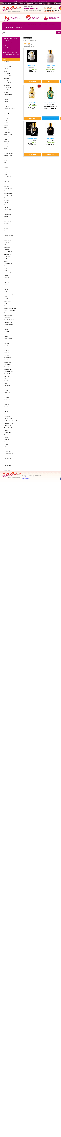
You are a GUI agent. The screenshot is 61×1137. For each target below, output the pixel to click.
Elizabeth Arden (8, 188)
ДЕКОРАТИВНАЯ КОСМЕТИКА (11, 54)
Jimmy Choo (7, 256)
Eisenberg (6, 183)
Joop (5, 261)
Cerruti (6, 143)
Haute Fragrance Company (10, 233)
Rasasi (5, 383)
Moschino (6, 336)
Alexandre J (7, 73)
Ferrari (5, 205)
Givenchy (6, 223)
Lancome (6, 282)
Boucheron (6, 115)
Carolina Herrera (8, 136)
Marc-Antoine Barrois (9, 320)
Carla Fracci (7, 132)
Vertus (5, 446)
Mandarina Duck (8, 315)
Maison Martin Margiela (9, 310)
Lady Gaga (6, 277)
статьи (49, 3)
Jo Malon (6, 258)
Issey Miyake (7, 247)
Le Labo (6, 289)
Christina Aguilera (8, 155)
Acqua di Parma (7, 66)
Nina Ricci (6, 345)
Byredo (6, 125)
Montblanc (6, 331)
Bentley (6, 101)
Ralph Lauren (7, 381)
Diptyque (6, 172)
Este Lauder (7, 197)
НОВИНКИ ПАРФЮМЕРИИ (10, 38)
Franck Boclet (7, 209)
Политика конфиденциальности (34, 476)
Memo (5, 327)
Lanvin (6, 284)
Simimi (6, 411)
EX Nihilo (6, 200)
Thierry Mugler (7, 425)
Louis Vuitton (7, 301)
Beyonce (6, 104)
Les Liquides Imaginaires (10, 294)
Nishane (6, 348)
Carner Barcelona (8, 134)
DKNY (6, 174)
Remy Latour (7, 385)
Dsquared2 (6, 181)
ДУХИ (4, 45)
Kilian (5, 270)
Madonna (6, 305)
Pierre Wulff (7, 376)
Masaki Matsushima (8, 324)
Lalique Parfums (8, 280)
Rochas (6, 395)
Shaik (5, 409)
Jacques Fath (7, 249)
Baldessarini (7, 97)
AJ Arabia (6, 68)
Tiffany (6, 430)
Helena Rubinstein (8, 235)
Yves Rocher (7, 460)
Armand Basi (7, 85)
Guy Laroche (7, 230)
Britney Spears (7, 118)
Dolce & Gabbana (8, 176)
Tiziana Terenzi (7, 432)
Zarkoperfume (7, 465)
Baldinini (6, 99)
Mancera (6, 312)
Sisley (5, 413)
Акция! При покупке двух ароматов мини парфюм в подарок (30, 1)
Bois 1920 (6, 113)
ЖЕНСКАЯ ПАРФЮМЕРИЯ (10, 50)
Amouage (6, 78)
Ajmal (5, 71)
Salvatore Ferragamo (9, 402)
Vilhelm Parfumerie (8, 453)
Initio (5, 244)
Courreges (6, 160)
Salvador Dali (7, 399)
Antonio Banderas (8, 82)
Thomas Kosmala (8, 427)
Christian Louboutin (8, 153)
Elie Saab (6, 186)
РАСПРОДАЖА (7, 61)
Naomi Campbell (8, 338)
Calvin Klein (7, 129)
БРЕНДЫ (5, 59)
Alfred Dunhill (7, 75)
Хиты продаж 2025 (11, 25)
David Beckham (8, 165)
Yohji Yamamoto (8, 458)
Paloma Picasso (7, 362)
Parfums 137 (7, 366)
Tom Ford (6, 435)
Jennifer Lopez (7, 254)
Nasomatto (6, 343)
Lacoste (6, 275)
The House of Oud (8, 423)
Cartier (6, 139)
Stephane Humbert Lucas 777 (10, 420)
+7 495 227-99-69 (31, 8)
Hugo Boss (6, 242)
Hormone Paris (7, 240)
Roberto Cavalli (7, 392)
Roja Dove (6, 397)
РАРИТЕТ (5, 57)
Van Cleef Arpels (8, 442)
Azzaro (6, 92)
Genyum (6, 216)
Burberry (6, 120)
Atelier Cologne (7, 87)
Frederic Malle (7, 214)
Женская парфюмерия (28, 25)
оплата (15, 3)
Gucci (5, 226)
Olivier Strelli (7, 352)
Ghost (5, 219)
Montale (6, 329)
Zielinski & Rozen (8, 467)
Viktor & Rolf (7, 451)
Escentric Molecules (8, 193)
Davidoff (6, 167)
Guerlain (6, 228)
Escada (6, 190)
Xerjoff (6, 456)
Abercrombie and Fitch (9, 64)
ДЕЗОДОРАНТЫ (7, 47)
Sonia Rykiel (7, 416)
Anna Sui (6, 80)
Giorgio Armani (7, 221)
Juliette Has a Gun (8, 263)
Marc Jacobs (7, 317)
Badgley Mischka (8, 94)
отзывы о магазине (40, 3)
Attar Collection (7, 90)
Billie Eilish (7, 106)
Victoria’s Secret (8, 449)
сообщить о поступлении (51, 118)
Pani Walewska (7, 364)
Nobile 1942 (7, 350)
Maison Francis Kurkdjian (10, 308)
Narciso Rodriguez (8, 341)
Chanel (6, 146)
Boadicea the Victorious (9, 108)
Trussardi (6, 437)
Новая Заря (7, 470)
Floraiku (6, 207)
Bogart (5, 111)
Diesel (5, 169)
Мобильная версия (25, 478)
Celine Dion (7, 141)
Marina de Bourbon (8, 322)
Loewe (5, 296)
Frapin (5, 212)
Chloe (5, 148)
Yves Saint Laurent (8, 463)
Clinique (6, 158)
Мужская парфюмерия (47, 25)
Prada (5, 378)
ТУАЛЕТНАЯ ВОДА (8, 43)
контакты (30, 3)
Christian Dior (7, 151)
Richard (6, 390)
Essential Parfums (8, 195)
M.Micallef (6, 303)
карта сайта (24, 476)
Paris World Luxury (8, 371)
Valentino (6, 439)
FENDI (6, 202)
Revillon (6, 388)
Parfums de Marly (8, 369)
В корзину (32, 81)
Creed (5, 162)
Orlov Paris (6, 355)
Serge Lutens (7, 404)
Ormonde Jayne (7, 357)
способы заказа (6, 3)
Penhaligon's (7, 373)
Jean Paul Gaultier (8, 251)
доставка (22, 3)
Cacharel (6, 127)
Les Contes (6, 291)
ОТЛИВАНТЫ (6, 40)
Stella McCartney (8, 418)
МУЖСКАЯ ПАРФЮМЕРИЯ (10, 52)
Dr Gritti (6, 179)
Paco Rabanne (7, 359)
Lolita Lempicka (8, 298)
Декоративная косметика (14, 27)
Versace (6, 444)
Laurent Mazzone (8, 287)
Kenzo (5, 268)
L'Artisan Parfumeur (8, 273)
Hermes (6, 237)
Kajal (5, 266)
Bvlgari (6, 122)
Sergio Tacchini (7, 406)
